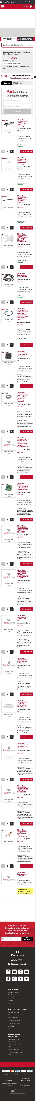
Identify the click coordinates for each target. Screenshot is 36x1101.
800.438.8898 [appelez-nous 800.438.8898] (16, 960)
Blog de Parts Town (14, 1023)
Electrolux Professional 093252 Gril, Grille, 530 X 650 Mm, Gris (22, 704)
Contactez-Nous (13, 992)
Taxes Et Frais (12, 998)
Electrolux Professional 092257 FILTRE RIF (22, 618)
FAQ (9, 1003)
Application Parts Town (15, 1039)
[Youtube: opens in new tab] (14, 972)
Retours (10, 1000)
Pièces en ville (12, 1042)
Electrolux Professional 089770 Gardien (22, 275)
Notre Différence (13, 1017)
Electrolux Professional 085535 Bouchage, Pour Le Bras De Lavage (22, 161)
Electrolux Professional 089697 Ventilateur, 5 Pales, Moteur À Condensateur (22, 237)
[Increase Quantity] (12, 151)
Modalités (9, 1080)
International (12, 1029)
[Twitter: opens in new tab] (20, 979)
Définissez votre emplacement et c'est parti (21, 78)
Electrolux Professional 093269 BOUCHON (22, 745)
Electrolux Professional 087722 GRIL (22, 874)
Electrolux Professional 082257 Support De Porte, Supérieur (22, 199)
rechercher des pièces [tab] (9, 39)
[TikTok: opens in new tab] (8, 979)
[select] (17, 1091)
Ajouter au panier (27, 151)
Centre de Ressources (14, 1020)
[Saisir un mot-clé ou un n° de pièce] (14, 45)
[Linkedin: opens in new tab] (26, 972)
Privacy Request (25, 1085)
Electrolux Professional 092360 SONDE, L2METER (22, 660)
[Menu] (2, 6)
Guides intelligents (14, 1049)
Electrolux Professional (14, 58)
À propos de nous (13, 1012)
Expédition (11, 995)
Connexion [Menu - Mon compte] (25, 6)
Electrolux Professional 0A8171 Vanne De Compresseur (22, 833)
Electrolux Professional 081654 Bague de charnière (22, 353)
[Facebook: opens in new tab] (8, 972)
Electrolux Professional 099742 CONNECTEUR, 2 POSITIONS (22, 789)
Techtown (11, 1026)
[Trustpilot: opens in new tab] (26, 979)
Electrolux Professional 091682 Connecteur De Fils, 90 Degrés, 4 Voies (22, 486)
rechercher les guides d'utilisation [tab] (25, 39)
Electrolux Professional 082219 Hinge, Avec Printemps (22, 123)
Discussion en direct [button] (18, 964)
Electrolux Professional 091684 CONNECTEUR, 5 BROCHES (22, 529)
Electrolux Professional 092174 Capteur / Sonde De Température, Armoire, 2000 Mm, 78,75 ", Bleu (22, 314)
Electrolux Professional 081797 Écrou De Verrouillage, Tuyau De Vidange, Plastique (22, 396)
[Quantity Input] (7, 151)
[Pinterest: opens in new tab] (14, 979)
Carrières (11, 1015)
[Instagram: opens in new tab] (20, 972)
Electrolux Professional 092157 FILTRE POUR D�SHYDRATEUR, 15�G (22, 574)
